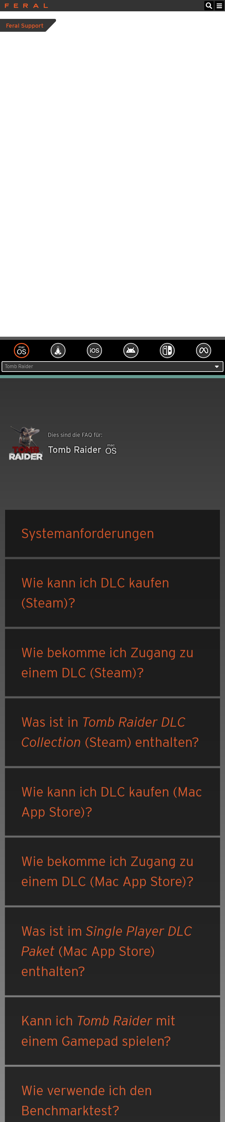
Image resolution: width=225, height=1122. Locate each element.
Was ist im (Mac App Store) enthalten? (106, 952)
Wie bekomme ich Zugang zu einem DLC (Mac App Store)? (107, 872)
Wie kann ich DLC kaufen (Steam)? (95, 593)
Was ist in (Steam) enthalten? (110, 733)
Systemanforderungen (87, 534)
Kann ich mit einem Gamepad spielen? (98, 1032)
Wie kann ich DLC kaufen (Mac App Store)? (111, 802)
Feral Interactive (25, 6)
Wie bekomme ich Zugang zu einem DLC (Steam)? (107, 663)
